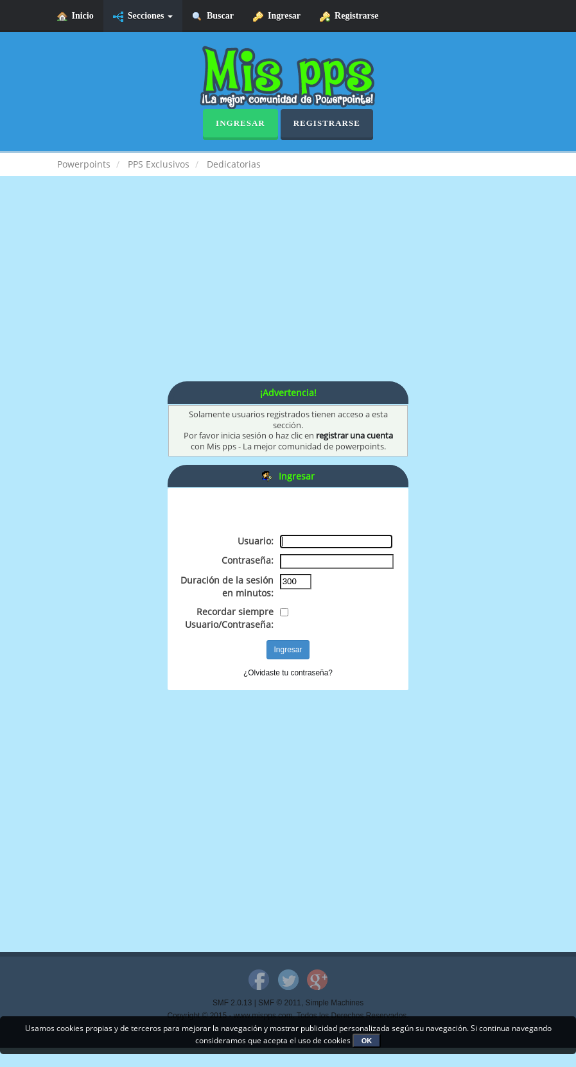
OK (367, 1041)
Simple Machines (335, 1002)
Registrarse (349, 16)
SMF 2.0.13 (232, 1002)
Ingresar (277, 16)
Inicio (75, 16)
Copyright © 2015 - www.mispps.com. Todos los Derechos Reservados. (288, 1015)
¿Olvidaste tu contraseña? (288, 672)
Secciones (143, 16)
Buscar (213, 16)
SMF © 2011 (279, 1002)
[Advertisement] (288, 291)
